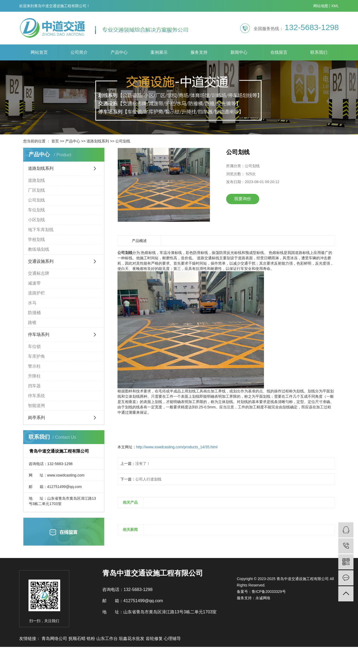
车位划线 (36, 210)
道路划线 (36, 180)
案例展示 (159, 52)
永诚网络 (262, 598)
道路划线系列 (98, 141)
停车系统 (36, 395)
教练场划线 (38, 249)
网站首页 (39, 52)
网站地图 (320, 6)
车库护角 (36, 356)
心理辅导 (172, 638)
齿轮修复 (155, 638)
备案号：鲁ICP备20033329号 (261, 591)
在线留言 (278, 52)
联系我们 (318, 52)
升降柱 (34, 376)
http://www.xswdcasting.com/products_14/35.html (177, 447)
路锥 (32, 322)
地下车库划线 (41, 229)
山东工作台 (107, 638)
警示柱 (34, 366)
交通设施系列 (41, 261)
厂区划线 (36, 190)
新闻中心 (238, 52)
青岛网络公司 (55, 638)
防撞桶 (34, 312)
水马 (32, 303)
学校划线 (36, 239)
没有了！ (142, 463)
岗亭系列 (36, 417)
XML (335, 6)
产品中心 (119, 52)
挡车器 (34, 386)
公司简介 (79, 52)
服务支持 (199, 52)
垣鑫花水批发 (132, 638)
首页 (55, 141)
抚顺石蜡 (77, 638)
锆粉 (91, 638)
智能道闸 (36, 405)
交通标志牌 (38, 273)
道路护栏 (36, 293)
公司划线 (122, 141)
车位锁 (34, 346)
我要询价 (242, 198)
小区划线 (36, 219)
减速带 (34, 283)
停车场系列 (38, 334)
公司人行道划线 (148, 479)
